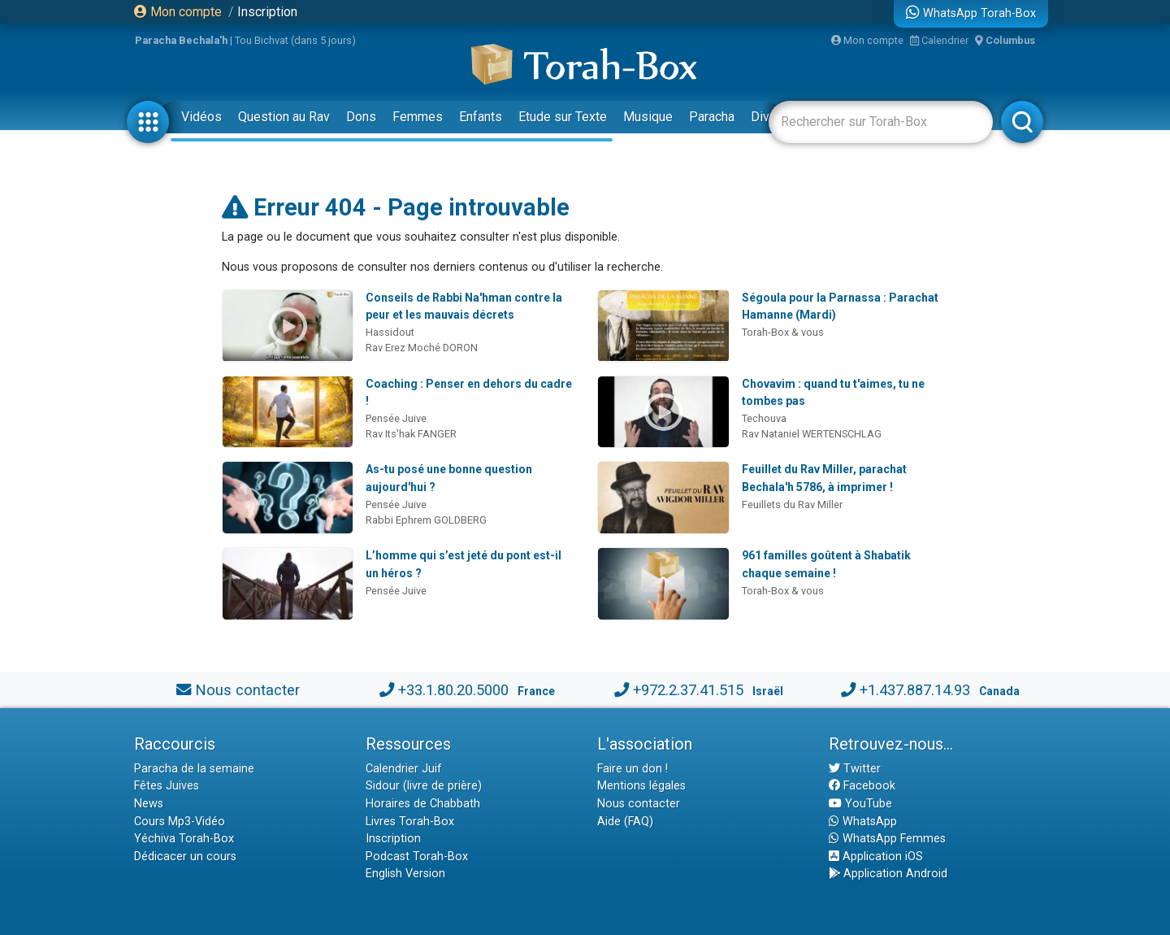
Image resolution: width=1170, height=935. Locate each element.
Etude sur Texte (562, 116)
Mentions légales (641, 786)
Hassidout (390, 332)
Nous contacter (247, 689)
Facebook (862, 786)
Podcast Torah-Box (417, 856)
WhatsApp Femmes (887, 839)
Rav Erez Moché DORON (422, 347)
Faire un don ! (632, 769)
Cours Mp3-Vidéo (179, 821)
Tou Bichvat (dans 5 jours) (295, 40)
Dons (361, 116)
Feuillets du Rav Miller (792, 504)
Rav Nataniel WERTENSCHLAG (812, 434)
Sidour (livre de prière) (424, 786)
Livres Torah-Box (410, 821)
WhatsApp (863, 821)
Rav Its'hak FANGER (411, 434)
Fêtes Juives (166, 786)
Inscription (267, 12)
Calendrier (939, 40)
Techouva (764, 418)
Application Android (888, 874)
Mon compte (178, 12)
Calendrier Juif (404, 769)
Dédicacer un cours (185, 856)
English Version (405, 874)
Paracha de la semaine (194, 769)
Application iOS (876, 856)
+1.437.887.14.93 (915, 689)
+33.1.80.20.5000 (453, 689)
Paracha (711, 116)
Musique (648, 116)
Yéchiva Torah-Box (184, 839)
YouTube (860, 804)
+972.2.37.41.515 (688, 689)
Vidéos (201, 116)
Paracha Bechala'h (181, 40)
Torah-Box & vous (783, 332)
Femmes (417, 116)
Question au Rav (284, 116)
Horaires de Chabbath (423, 804)
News (148, 804)
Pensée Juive (396, 418)
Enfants (480, 116)
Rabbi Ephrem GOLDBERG (426, 520)
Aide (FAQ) (625, 821)
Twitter (855, 769)
